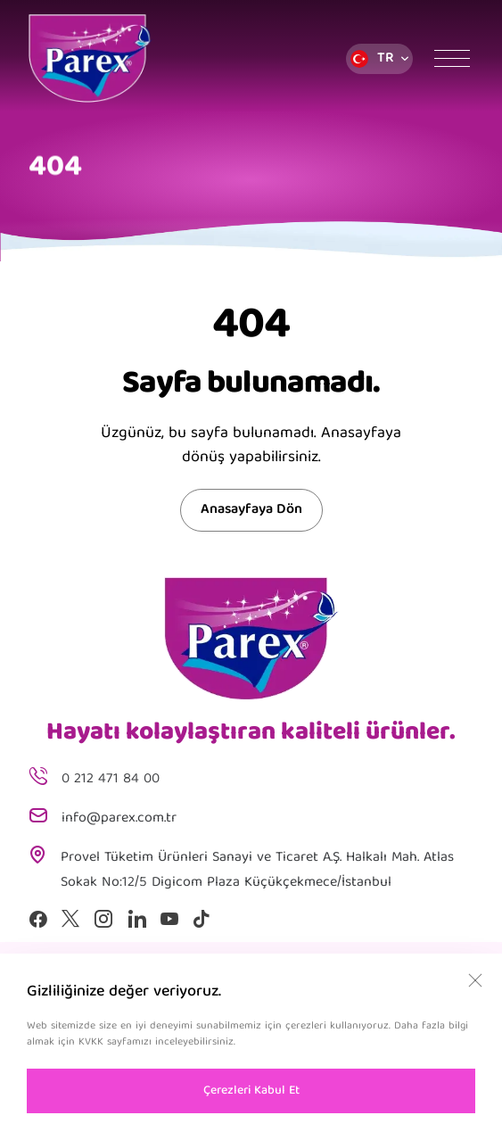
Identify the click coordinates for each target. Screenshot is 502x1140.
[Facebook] (38, 919)
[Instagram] (103, 919)
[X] (70, 919)
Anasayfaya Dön (251, 510)
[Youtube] (169, 919)
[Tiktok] (201, 919)
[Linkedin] (137, 919)
